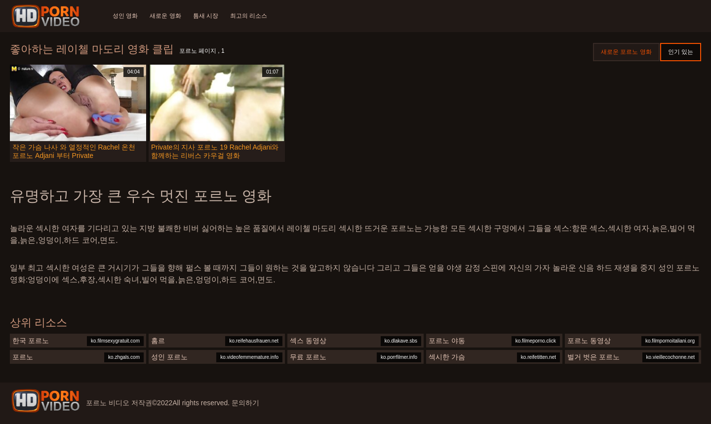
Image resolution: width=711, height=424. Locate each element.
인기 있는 (680, 51)
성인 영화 (125, 15)
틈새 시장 (205, 15)
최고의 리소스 (248, 15)
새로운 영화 (165, 15)
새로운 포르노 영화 (626, 51)
